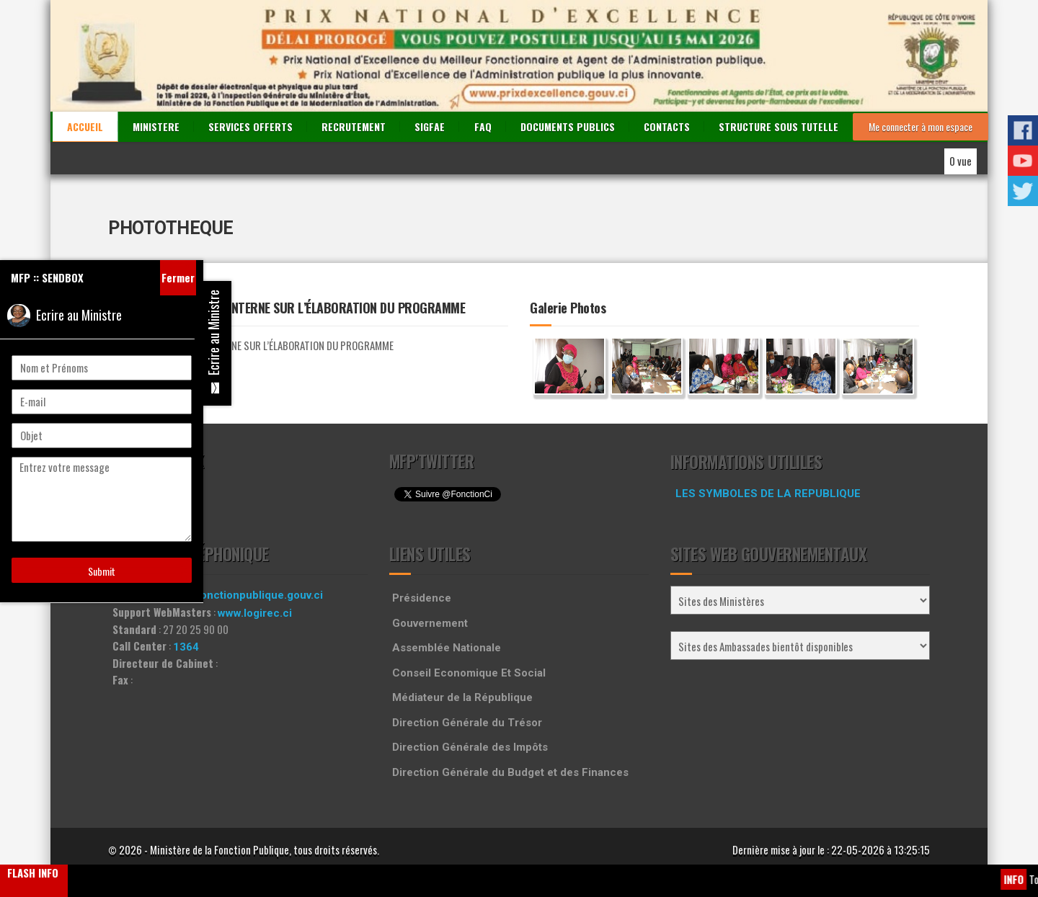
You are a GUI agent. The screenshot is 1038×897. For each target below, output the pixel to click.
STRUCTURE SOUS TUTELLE (778, 126)
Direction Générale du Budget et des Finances (510, 772)
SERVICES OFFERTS (250, 126)
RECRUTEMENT (353, 126)
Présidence (421, 598)
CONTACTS (667, 126)
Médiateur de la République (462, 697)
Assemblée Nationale (446, 647)
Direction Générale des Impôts (470, 747)
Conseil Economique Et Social (469, 672)
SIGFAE (429, 126)
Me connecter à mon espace (920, 126)
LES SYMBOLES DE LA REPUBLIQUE (768, 493)
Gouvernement (430, 623)
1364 (186, 647)
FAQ (483, 126)
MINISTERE (156, 126)
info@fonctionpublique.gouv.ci (244, 595)
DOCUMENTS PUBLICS (567, 126)
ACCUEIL (85, 126)
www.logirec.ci (255, 613)
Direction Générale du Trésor (467, 722)
